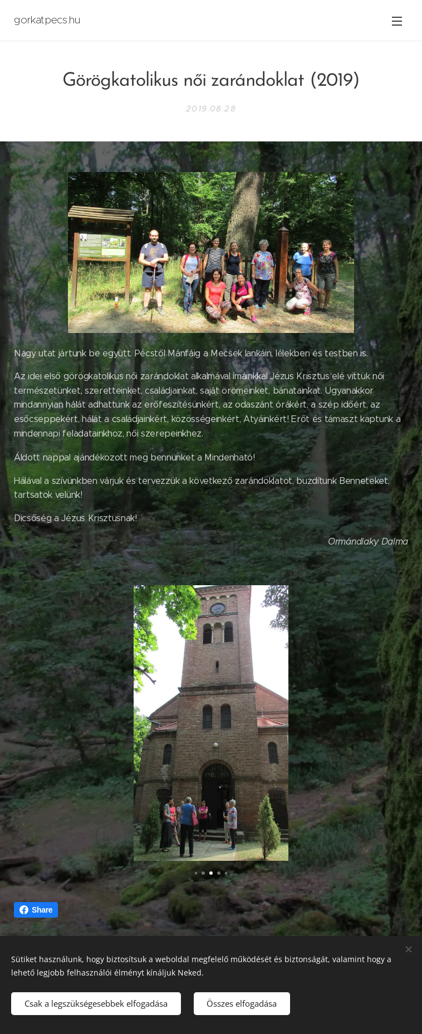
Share (35, 909)
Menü (397, 21)
